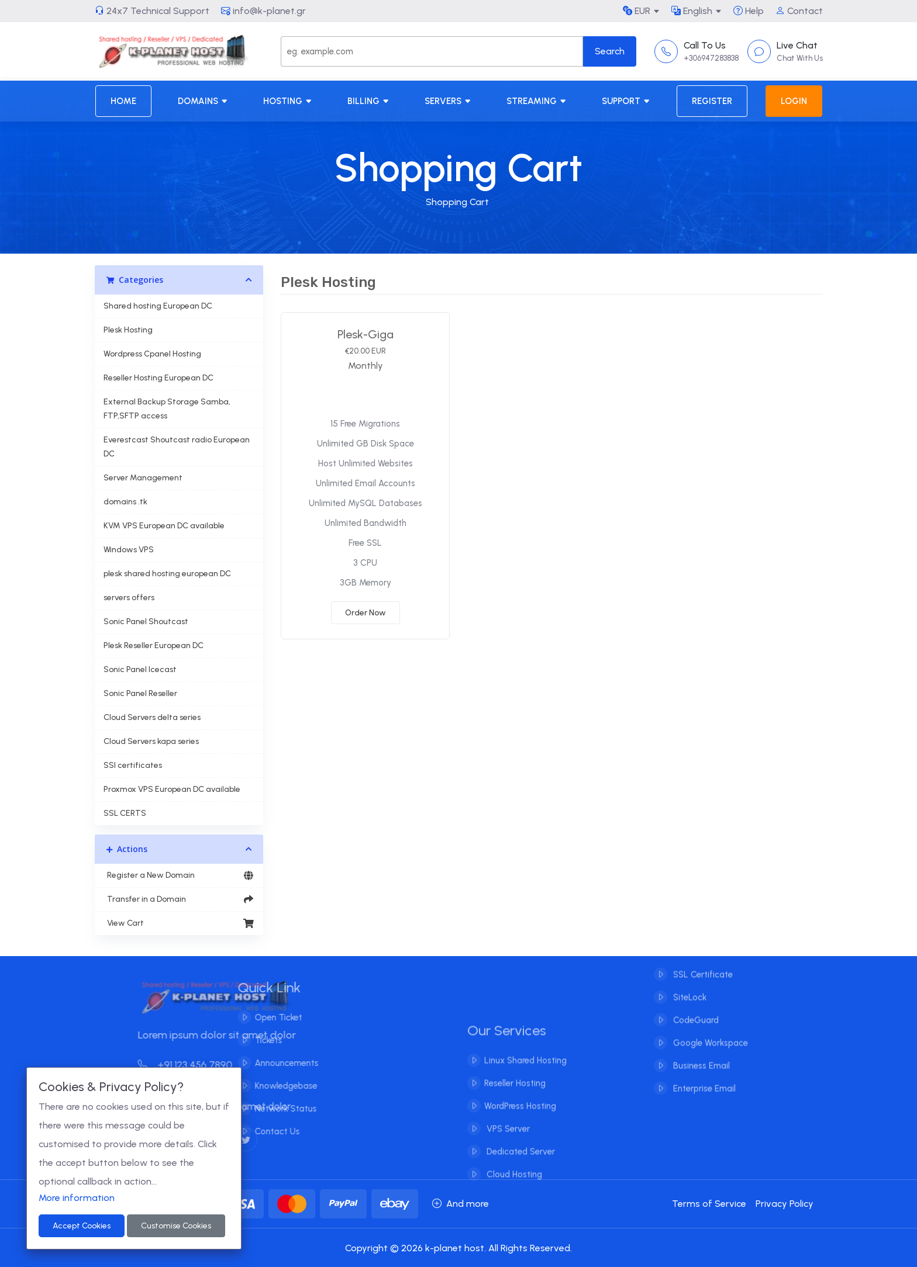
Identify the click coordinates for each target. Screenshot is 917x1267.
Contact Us (269, 1131)
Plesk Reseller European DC (154, 645)
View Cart (179, 923)
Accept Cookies (82, 1226)
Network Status (278, 1108)
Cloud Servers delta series (152, 717)
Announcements (279, 1063)
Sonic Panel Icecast (140, 669)
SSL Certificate (702, 966)
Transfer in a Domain (179, 899)
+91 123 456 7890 (193, 1065)
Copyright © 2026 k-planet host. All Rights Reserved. (458, 1248)
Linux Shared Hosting (525, 1068)
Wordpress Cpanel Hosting (152, 354)
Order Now (365, 613)
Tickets (260, 1040)
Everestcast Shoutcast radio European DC (177, 447)
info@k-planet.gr (263, 10)
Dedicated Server (519, 1159)
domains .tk (125, 502)
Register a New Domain (179, 875)
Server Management (143, 478)
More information (77, 1197)
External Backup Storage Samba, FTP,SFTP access (167, 409)
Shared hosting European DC (158, 306)
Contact (799, 10)
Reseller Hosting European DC (158, 378)
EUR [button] (636, 10)
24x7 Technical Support (152, 10)
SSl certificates (133, 765)
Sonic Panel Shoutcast (146, 621)
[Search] (431, 51)
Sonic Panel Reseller (140, 693)
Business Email (700, 1058)
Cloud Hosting (513, 1182)
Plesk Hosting (128, 330)
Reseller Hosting (515, 1091)
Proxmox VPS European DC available (172, 789)
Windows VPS (129, 550)
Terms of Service (709, 1203)
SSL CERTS (125, 813)
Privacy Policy (784, 1203)
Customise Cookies (176, 1226)
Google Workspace (709, 1035)
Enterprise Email (703, 1080)
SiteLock (688, 989)
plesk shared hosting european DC (167, 574)
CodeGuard (695, 1012)
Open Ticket (270, 1017)
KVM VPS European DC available (164, 526)
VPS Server (507, 1136)
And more (460, 1203)
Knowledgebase (278, 1086)
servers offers (129, 598)
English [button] (691, 10)
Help (748, 10)
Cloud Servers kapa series (151, 741)
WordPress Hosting (520, 1114)
